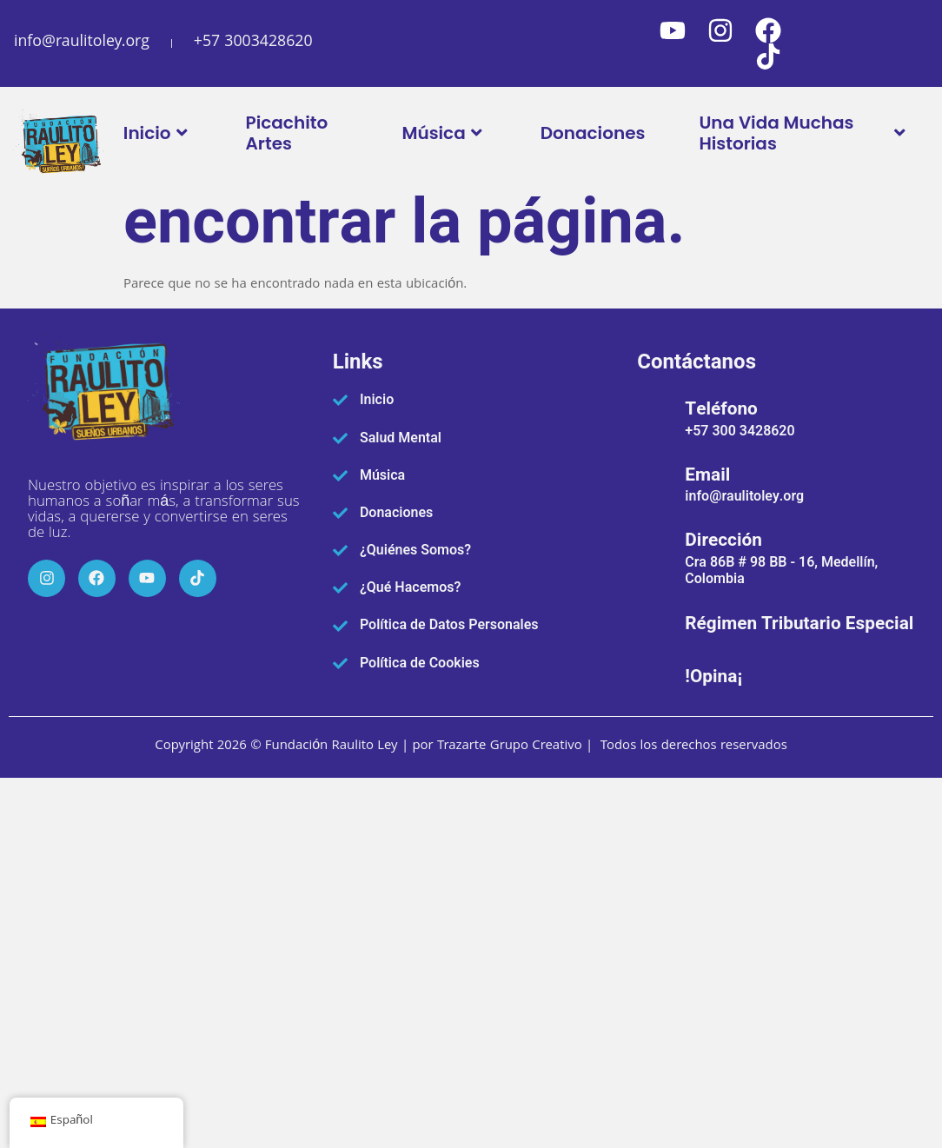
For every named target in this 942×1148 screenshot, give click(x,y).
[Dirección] (654, 555)
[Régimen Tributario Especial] (654, 622)
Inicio (157, 133)
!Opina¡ (713, 676)
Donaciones (593, 133)
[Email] (654, 481)
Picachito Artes (287, 133)
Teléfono (721, 408)
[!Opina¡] (654, 674)
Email (707, 474)
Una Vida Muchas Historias (804, 133)
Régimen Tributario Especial (799, 623)
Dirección (723, 540)
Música (443, 133)
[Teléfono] (654, 416)
